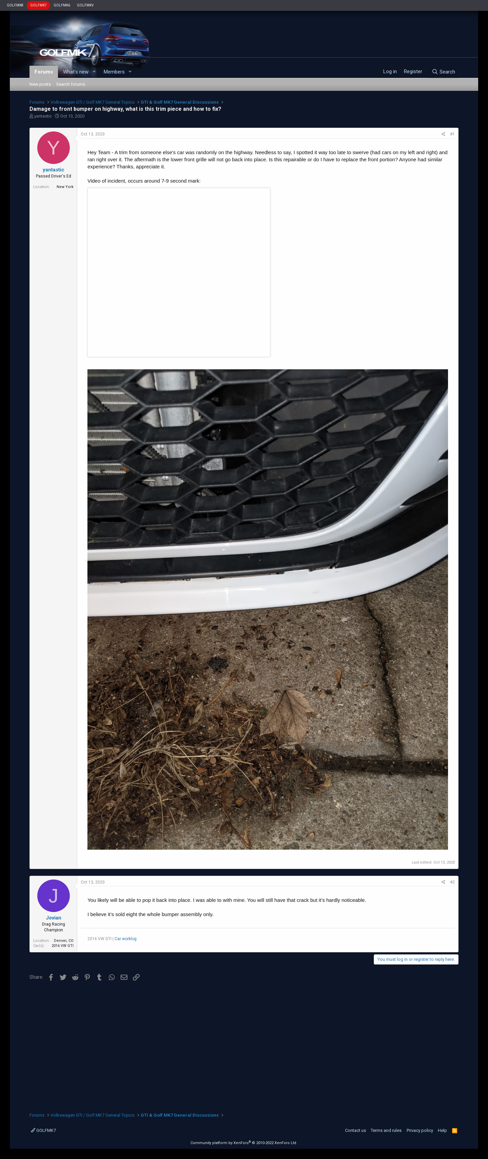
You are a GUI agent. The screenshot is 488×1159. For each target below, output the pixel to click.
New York (65, 187)
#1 (452, 134)
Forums (44, 72)
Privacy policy (420, 1130)
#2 (452, 882)
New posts (40, 84)
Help (442, 1130)
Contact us (355, 1130)
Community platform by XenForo (243, 1143)
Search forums (70, 84)
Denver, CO (64, 940)
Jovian (53, 918)
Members (114, 72)
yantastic (43, 116)
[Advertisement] (244, 1044)
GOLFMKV (85, 5)
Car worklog (126, 938)
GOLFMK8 (15, 5)
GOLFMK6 (62, 5)
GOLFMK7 (38, 5)
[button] (94, 72)
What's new (75, 72)
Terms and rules (386, 1130)
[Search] (443, 71)
